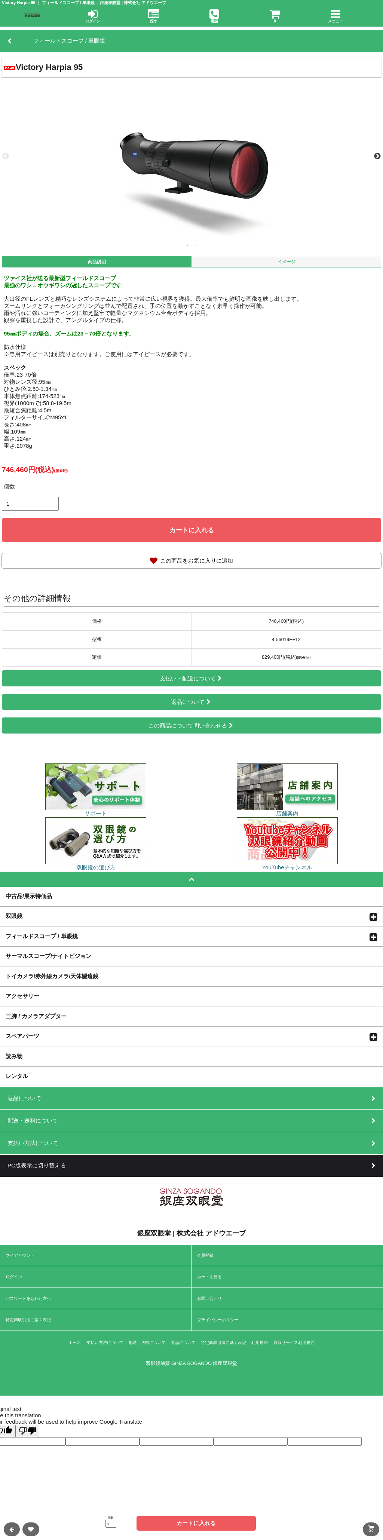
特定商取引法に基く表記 (28, 1319)
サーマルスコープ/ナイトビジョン (48, 956)
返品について (191, 702)
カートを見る (209, 1276)
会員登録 (205, 1255)
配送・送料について (147, 1342)
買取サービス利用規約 (294, 1342)
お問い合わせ (209, 1298)
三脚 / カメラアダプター (36, 1016)
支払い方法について (104, 1342)
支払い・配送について (191, 678)
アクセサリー (22, 996)
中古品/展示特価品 (29, 896)
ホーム (74, 1342)
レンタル (17, 1076)
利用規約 (259, 1342)
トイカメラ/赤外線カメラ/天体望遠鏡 (52, 976)
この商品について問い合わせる (191, 725)
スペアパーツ (22, 1036)
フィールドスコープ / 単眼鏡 (42, 936)
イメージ (286, 261)
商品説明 (97, 261)
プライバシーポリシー (217, 1319)
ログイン (14, 1276)
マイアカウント (20, 1255)
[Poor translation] (27, 1431)
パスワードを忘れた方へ (28, 1298)
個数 (9, 486)
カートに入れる (191, 530)
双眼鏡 (14, 916)
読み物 (14, 1056)
